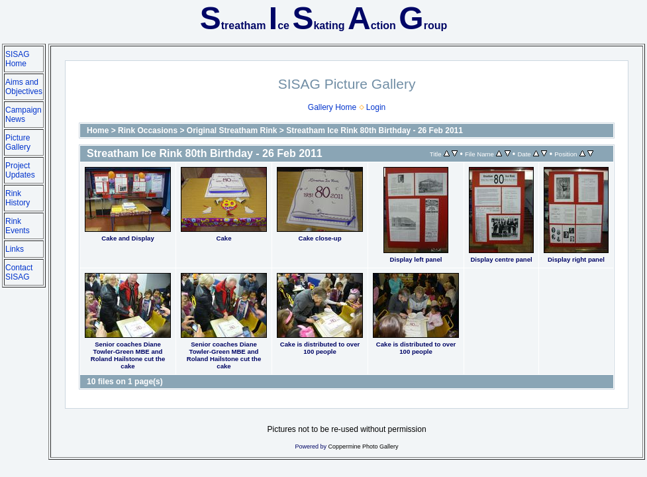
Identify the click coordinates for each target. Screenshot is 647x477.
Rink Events (17, 226)
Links (14, 249)
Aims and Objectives (23, 87)
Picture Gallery (17, 142)
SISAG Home (17, 59)
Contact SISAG (18, 272)
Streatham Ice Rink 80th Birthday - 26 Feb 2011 (374, 130)
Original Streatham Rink (232, 130)
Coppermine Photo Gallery (363, 446)
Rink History (17, 198)
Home (98, 130)
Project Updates (20, 170)
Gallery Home (332, 107)
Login (375, 107)
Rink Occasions (147, 130)
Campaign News (23, 114)
